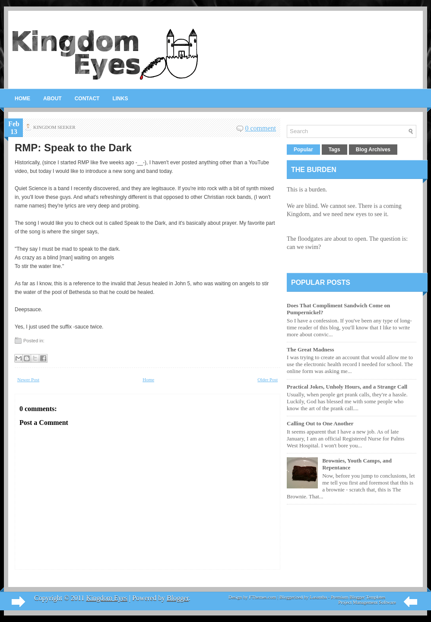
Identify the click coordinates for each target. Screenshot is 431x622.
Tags (334, 150)
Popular (303, 150)
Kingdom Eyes (106, 598)
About (52, 99)
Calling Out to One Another (320, 423)
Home (22, 99)
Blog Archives (373, 150)
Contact (87, 99)
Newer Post (28, 379)
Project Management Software (367, 602)
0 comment (260, 128)
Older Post (267, 379)
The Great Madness (310, 349)
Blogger (178, 598)
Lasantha (318, 597)
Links (120, 99)
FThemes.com (262, 597)
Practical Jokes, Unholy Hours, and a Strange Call (347, 386)
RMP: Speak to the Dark (73, 148)
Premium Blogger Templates (358, 597)
